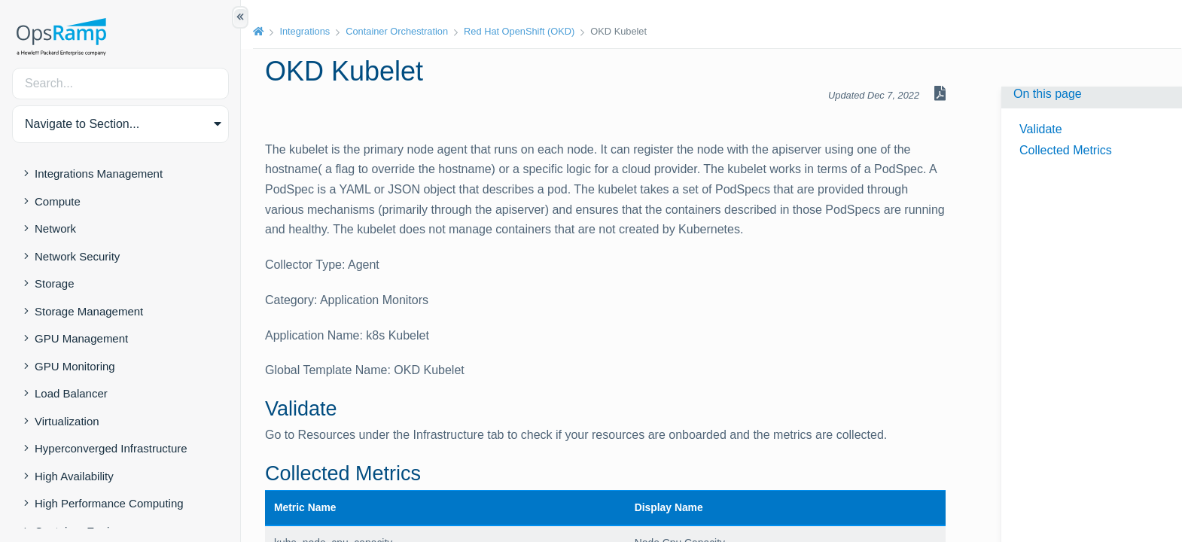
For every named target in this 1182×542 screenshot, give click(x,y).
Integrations (304, 31)
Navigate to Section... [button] (82, 123)
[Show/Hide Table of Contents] (240, 17)
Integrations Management (99, 173)
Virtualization (67, 421)
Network (55, 228)
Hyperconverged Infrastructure (111, 448)
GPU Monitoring (75, 366)
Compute (58, 201)
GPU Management (81, 338)
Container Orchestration (397, 31)
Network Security (77, 256)
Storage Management (89, 311)
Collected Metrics (1065, 150)
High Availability (74, 476)
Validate (1040, 129)
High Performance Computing (109, 503)
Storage (55, 283)
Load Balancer (71, 393)
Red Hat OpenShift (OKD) (519, 31)
